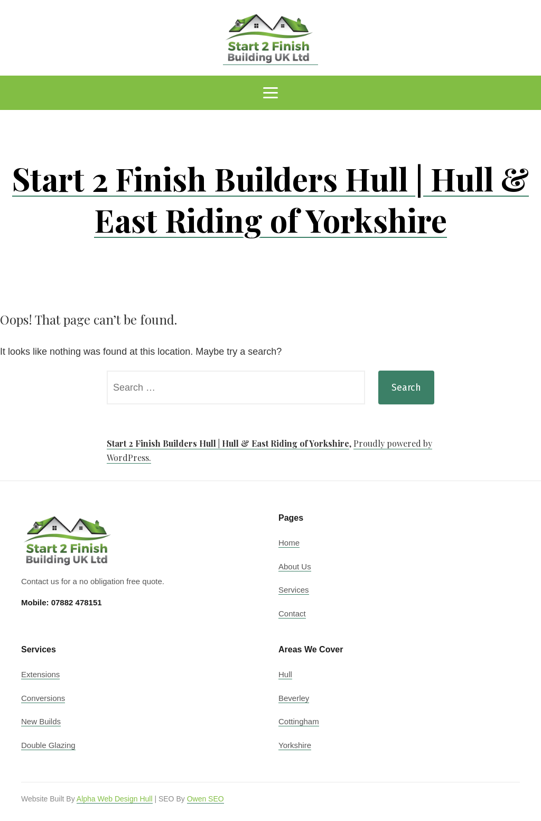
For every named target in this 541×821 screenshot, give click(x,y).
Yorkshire (294, 745)
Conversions (43, 698)
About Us (294, 566)
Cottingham (298, 721)
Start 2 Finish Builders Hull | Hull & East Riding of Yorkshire (270, 199)
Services (293, 589)
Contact (292, 613)
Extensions (40, 674)
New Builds (41, 721)
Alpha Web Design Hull (115, 799)
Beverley (293, 698)
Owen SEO (205, 799)
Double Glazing (48, 745)
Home (289, 542)
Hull (285, 674)
